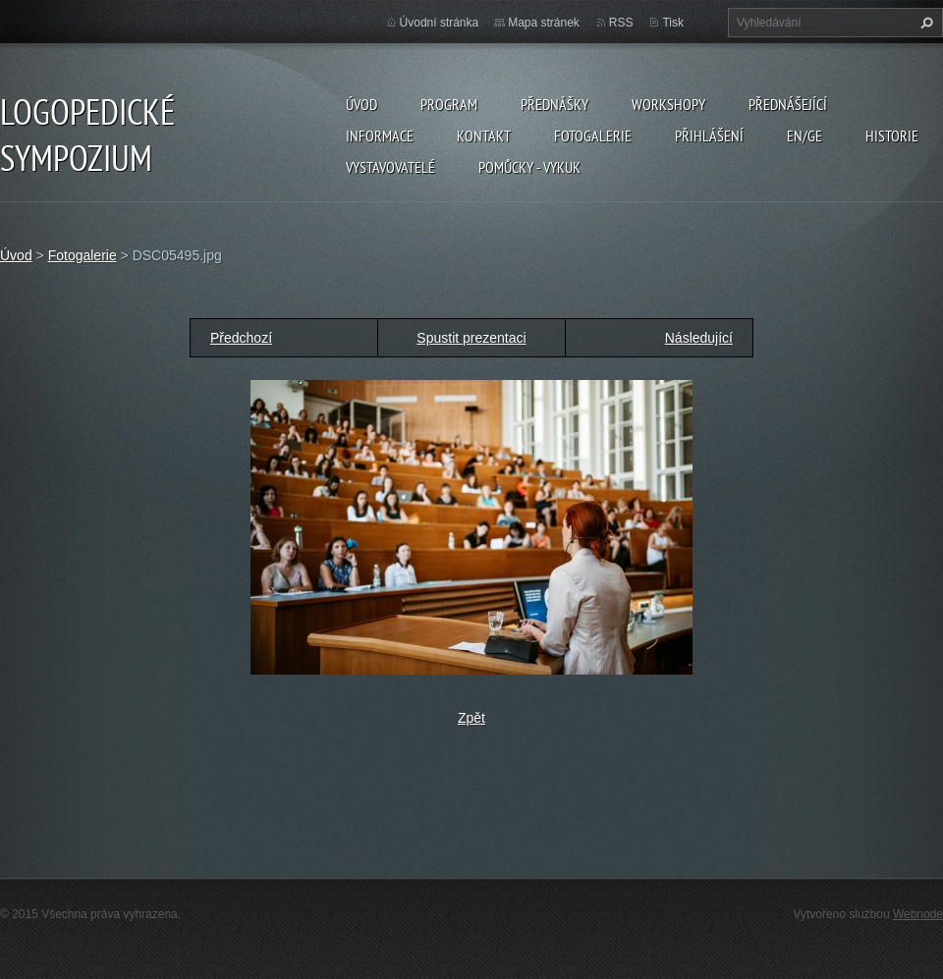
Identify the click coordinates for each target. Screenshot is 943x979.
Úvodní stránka (439, 22)
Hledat (924, 22)
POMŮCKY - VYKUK (529, 167)
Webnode (918, 914)
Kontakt (484, 135)
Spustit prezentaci (471, 338)
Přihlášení (709, 135)
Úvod (361, 104)
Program (448, 104)
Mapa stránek (544, 22)
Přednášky (554, 104)
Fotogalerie (593, 135)
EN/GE (804, 135)
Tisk (673, 22)
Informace (380, 135)
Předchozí (241, 338)
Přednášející (788, 104)
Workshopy (668, 104)
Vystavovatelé (390, 167)
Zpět (471, 718)
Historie (891, 135)
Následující (699, 338)
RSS (621, 22)
